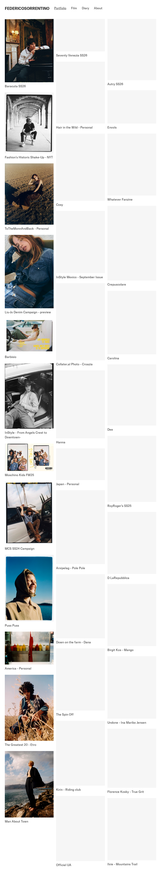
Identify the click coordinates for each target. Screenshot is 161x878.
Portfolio (60, 8)
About (98, 8)
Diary (85, 8)
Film (74, 8)
